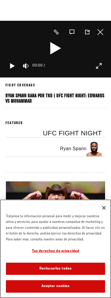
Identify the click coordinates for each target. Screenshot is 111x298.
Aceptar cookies (55, 286)
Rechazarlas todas (55, 269)
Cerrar (100, 32)
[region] (55, 248)
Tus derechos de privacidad (55, 251)
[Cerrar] (103, 207)
